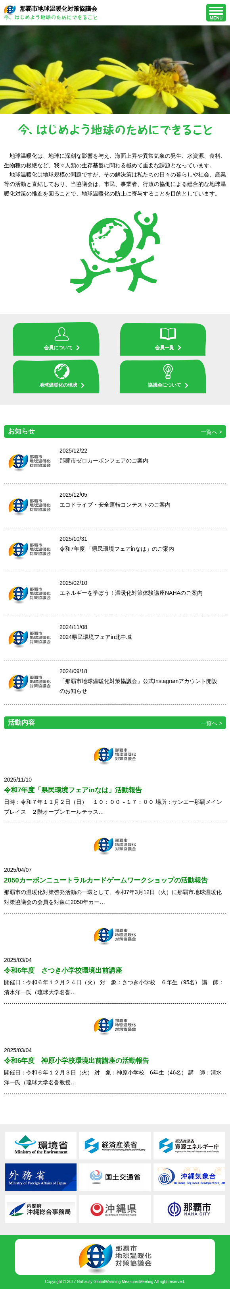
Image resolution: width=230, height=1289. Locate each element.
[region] (115, 69)
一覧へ (209, 432)
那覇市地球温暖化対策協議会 (50, 12)
